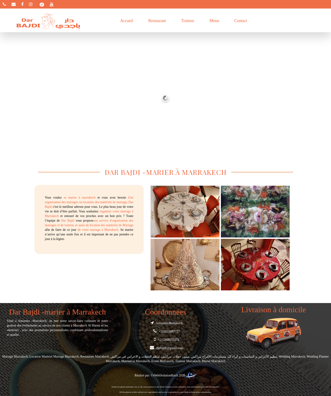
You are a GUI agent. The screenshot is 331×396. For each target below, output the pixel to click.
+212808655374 (165, 339)
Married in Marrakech (135, 361)
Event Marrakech (162, 361)
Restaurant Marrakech (94, 356)
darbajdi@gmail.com (165, 348)
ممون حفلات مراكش (175, 356)
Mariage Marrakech (15, 356)
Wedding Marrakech (292, 356)
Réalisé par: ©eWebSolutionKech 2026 (165, 375)
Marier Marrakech (213, 361)
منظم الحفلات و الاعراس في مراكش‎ (135, 356)
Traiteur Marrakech (187, 361)
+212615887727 (165, 331)
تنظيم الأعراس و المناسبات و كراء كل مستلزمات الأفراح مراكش (234, 356)
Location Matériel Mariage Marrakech (54, 356)
